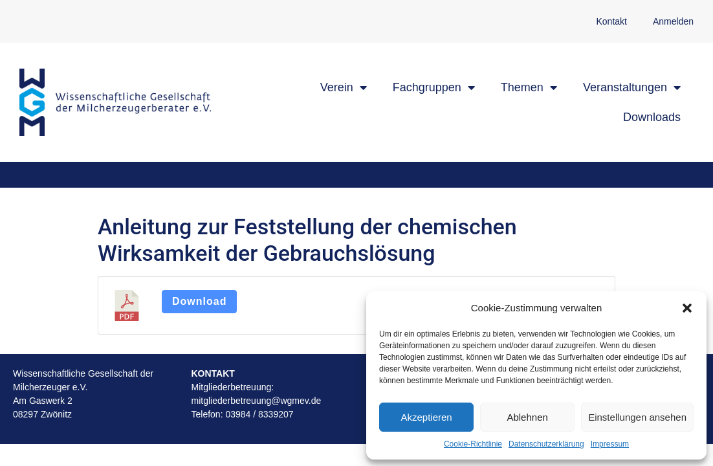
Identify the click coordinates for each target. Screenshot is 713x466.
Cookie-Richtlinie (473, 444)
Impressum (610, 444)
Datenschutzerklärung (546, 444)
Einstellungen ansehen (637, 417)
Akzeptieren (426, 417)
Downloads (652, 117)
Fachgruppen (434, 87)
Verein (343, 87)
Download (199, 301)
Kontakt (611, 21)
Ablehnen (527, 417)
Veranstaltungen (632, 87)
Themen (529, 87)
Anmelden (673, 21)
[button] (687, 308)
